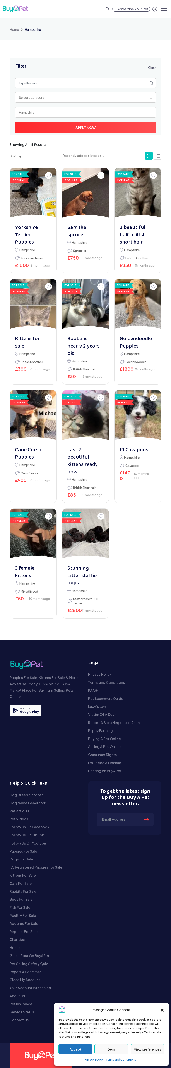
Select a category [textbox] (31, 97)
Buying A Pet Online (104, 738)
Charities (17, 939)
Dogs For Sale (21, 859)
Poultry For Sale (23, 915)
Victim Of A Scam (102, 714)
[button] (162, 1009)
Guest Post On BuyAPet (29, 955)
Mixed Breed (29, 591)
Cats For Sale (21, 883)
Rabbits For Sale (23, 891)
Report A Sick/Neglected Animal (115, 722)
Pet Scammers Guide (105, 698)
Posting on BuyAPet (104, 771)
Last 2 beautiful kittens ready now (82, 461)
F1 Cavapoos (134, 450)
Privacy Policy (94, 1059)
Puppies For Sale (23, 851)
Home (14, 29)
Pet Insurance (21, 1004)
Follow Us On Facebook (29, 827)
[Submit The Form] (147, 819)
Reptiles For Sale (24, 931)
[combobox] (85, 97)
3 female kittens (24, 572)
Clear (152, 67)
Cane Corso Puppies (28, 454)
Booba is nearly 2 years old (83, 346)
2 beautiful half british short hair (133, 235)
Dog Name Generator (28, 803)
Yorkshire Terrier (32, 258)
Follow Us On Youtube (28, 843)
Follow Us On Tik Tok (27, 835)
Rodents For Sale (24, 923)
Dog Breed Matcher (26, 795)
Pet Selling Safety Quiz (29, 963)
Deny (111, 1049)
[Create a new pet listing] (131, 9)
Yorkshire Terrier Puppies (26, 235)
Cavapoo (132, 465)
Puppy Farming (100, 730)
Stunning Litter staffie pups (82, 576)
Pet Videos (19, 819)
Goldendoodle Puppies (136, 342)
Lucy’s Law (97, 706)
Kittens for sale (27, 342)
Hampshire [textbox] (26, 112)
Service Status (22, 1012)
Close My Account (25, 979)
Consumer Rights (102, 754)
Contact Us (19, 1020)
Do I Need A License (104, 762)
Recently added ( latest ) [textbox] (82, 155)
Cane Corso (29, 473)
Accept (75, 1049)
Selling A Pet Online (104, 746)
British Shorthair (136, 258)
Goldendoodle (135, 362)
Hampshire (27, 250)
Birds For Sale (21, 899)
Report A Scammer (25, 971)
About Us (17, 996)
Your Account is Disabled (30, 987)
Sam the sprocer (76, 231)
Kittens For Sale (23, 875)
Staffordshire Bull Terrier (85, 601)
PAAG (93, 690)
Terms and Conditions (121, 1059)
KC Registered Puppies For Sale (36, 867)
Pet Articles (19, 811)
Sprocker (79, 251)
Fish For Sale (20, 907)
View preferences (147, 1049)
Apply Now (85, 127)
